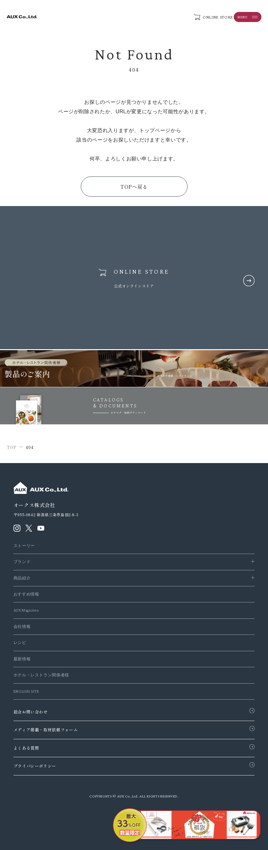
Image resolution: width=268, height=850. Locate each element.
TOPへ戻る (134, 186)
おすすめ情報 (26, 594)
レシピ (20, 642)
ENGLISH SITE (26, 691)
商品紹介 (22, 578)
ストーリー (24, 545)
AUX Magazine (26, 610)
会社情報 (22, 626)
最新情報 (22, 659)
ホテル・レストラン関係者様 (41, 675)
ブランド (22, 561)
